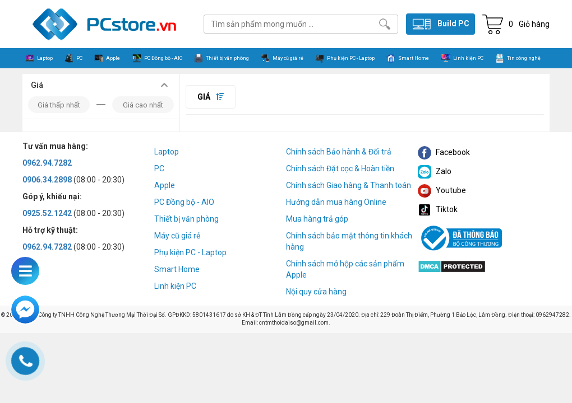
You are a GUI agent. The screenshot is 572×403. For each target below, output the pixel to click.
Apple (164, 185)
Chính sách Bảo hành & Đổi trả (338, 151)
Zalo (434, 171)
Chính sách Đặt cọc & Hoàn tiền (340, 168)
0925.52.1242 (47, 213)
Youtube (442, 190)
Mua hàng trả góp (317, 218)
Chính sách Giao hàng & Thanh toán (348, 185)
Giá (210, 96)
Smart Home (177, 269)
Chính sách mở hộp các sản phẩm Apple (345, 269)
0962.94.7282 (47, 162)
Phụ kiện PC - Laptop (190, 252)
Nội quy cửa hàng (316, 291)
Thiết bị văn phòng (186, 218)
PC (159, 168)
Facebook (444, 152)
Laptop (166, 151)
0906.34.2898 (47, 179)
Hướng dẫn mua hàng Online (336, 202)
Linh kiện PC (175, 286)
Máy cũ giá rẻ (177, 235)
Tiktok (438, 209)
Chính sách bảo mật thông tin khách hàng (349, 241)
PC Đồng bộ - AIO (184, 202)
